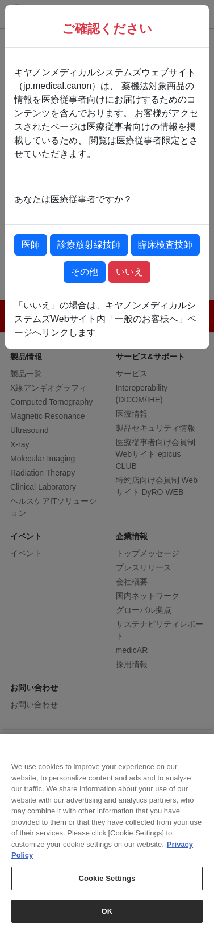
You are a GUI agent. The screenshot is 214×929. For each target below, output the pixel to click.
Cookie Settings (106, 883)
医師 (31, 244)
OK (107, 916)
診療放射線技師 (89, 244)
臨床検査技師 (165, 244)
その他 (84, 272)
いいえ (129, 272)
